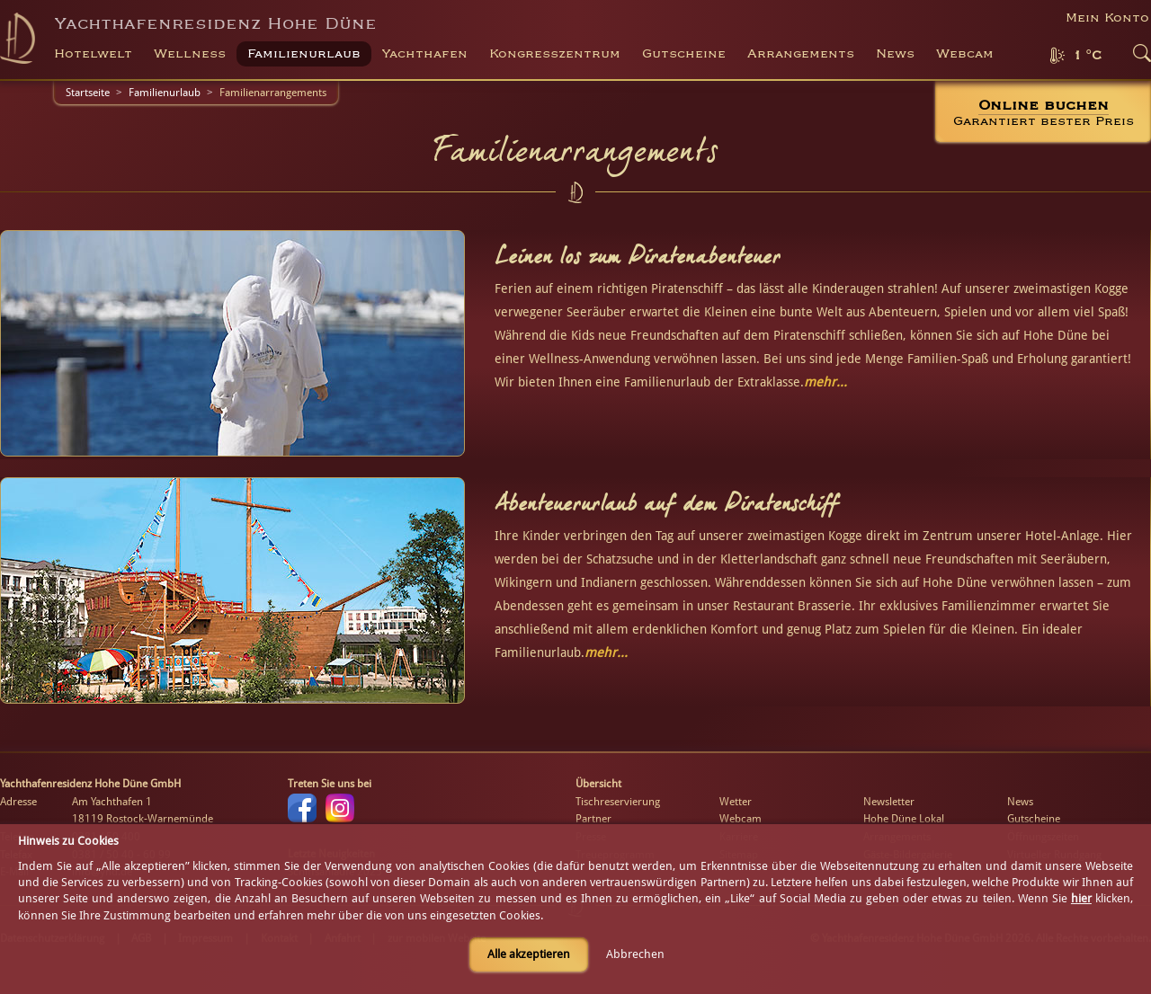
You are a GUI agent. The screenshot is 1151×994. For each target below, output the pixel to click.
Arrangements (800, 54)
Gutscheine (1033, 818)
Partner (593, 818)
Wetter (735, 801)
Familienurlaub (165, 92)
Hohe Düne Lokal (903, 818)
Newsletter (889, 801)
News (895, 54)
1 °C (1087, 56)
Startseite (88, 92)
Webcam (965, 54)
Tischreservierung (618, 801)
